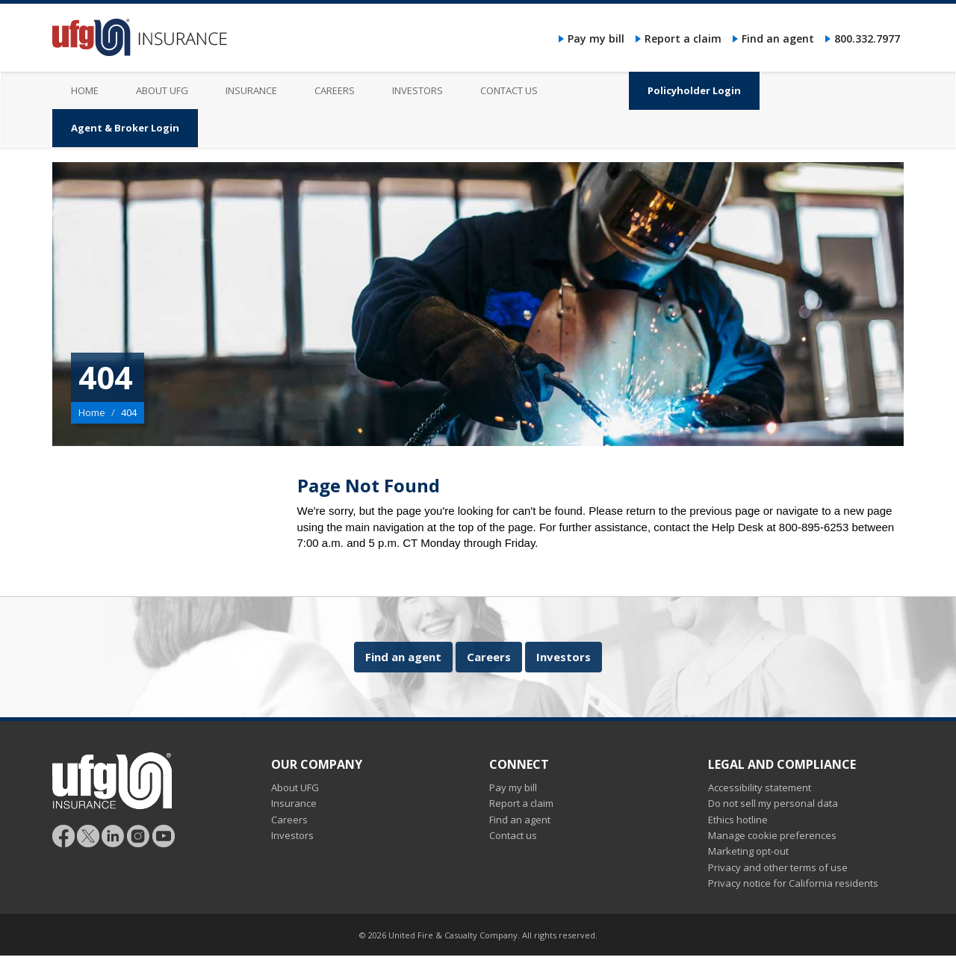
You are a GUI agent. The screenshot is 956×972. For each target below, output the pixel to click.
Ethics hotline (738, 819)
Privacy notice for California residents (793, 883)
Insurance (294, 803)
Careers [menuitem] (334, 90)
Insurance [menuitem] (251, 90)
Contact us (513, 835)
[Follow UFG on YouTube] (163, 834)
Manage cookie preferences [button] (772, 835)
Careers (489, 656)
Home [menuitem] (85, 90)
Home (91, 412)
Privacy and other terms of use (778, 867)
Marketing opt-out (748, 851)
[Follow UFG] (88, 834)
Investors (563, 656)
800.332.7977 (867, 38)
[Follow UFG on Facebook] (63, 834)
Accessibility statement (759, 787)
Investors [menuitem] (417, 90)
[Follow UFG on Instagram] (138, 834)
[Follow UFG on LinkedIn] (113, 834)
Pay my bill (596, 38)
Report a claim (683, 38)
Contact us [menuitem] (509, 90)
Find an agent (778, 38)
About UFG (295, 787)
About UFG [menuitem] (162, 90)
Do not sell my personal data (773, 803)
